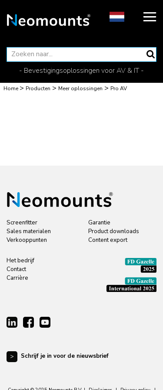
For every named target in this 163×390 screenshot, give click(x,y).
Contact (16, 269)
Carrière (17, 278)
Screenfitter (22, 223)
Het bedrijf (20, 261)
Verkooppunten (27, 240)
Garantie (99, 223)
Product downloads (113, 231)
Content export (107, 240)
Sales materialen (29, 231)
